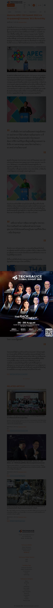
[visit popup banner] (26, 304)
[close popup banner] (51, 273)
